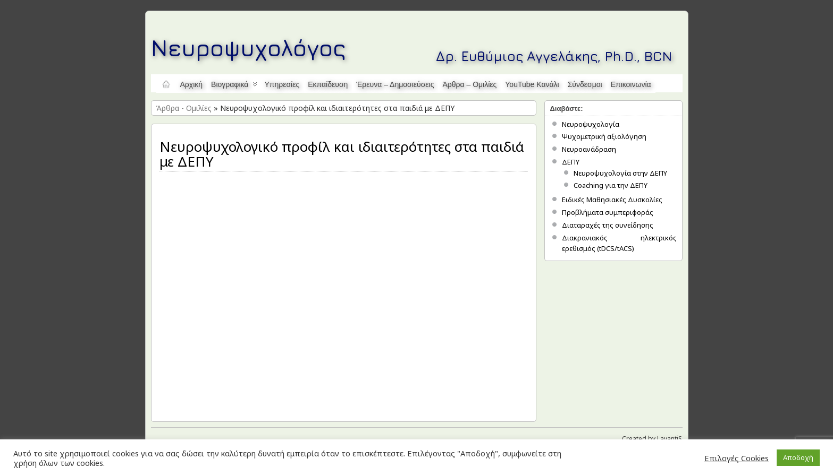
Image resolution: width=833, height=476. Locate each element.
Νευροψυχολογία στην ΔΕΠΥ (620, 173)
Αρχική (191, 84)
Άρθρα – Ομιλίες (469, 84)
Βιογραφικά (234, 86)
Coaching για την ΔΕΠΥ (610, 185)
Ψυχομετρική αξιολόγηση (604, 136)
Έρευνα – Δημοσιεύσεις (395, 84)
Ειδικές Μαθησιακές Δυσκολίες (612, 199)
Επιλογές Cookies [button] (736, 458)
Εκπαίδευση (328, 84)
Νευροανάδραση (589, 149)
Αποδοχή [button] (798, 457)
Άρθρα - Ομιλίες (184, 108)
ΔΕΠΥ (570, 162)
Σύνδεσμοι (585, 84)
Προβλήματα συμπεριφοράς (607, 212)
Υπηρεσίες (281, 84)
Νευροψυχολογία (590, 124)
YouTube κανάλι (532, 84)
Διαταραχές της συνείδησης (607, 225)
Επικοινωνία (631, 84)
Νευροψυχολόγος (248, 47)
